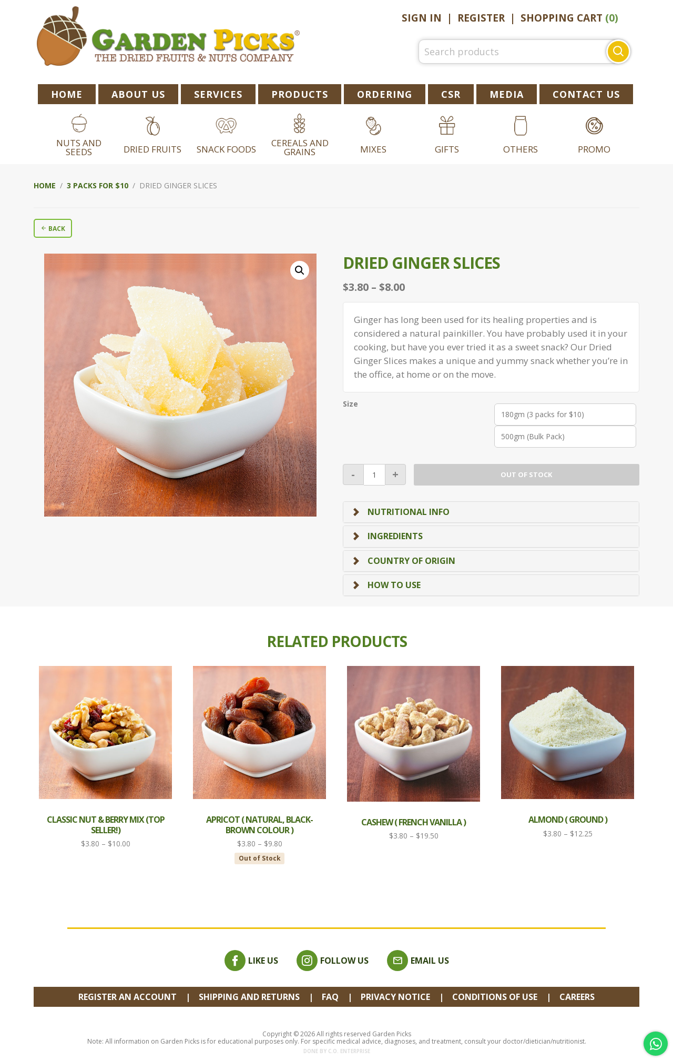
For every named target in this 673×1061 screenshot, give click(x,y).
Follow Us (333, 960)
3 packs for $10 (97, 185)
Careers (577, 997)
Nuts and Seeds (78, 147)
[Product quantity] (374, 475)
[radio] (565, 414)
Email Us (418, 960)
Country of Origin (411, 561)
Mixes (373, 149)
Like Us (251, 960)
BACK (52, 228)
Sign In (422, 18)
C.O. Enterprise (349, 1051)
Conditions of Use (494, 997)
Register (481, 18)
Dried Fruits (152, 149)
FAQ (330, 997)
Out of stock (526, 474)
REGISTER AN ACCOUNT (127, 997)
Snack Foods (226, 149)
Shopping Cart (569, 18)
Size (350, 404)
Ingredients (395, 536)
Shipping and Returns (249, 997)
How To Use (394, 585)
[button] (299, 270)
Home (45, 185)
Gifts (447, 149)
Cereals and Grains (300, 147)
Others (520, 149)
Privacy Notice (395, 997)
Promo (594, 149)
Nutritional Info (409, 512)
